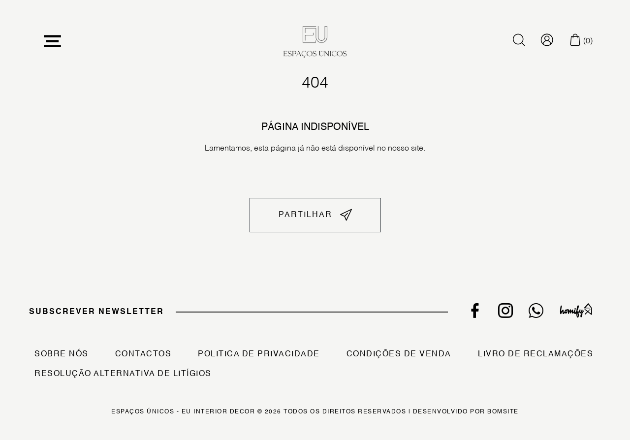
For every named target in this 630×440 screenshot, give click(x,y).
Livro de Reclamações (535, 354)
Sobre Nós (61, 354)
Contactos (143, 354)
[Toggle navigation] (52, 41)
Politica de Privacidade (259, 354)
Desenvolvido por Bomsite (466, 412)
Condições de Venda (398, 354)
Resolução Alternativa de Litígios (123, 374)
